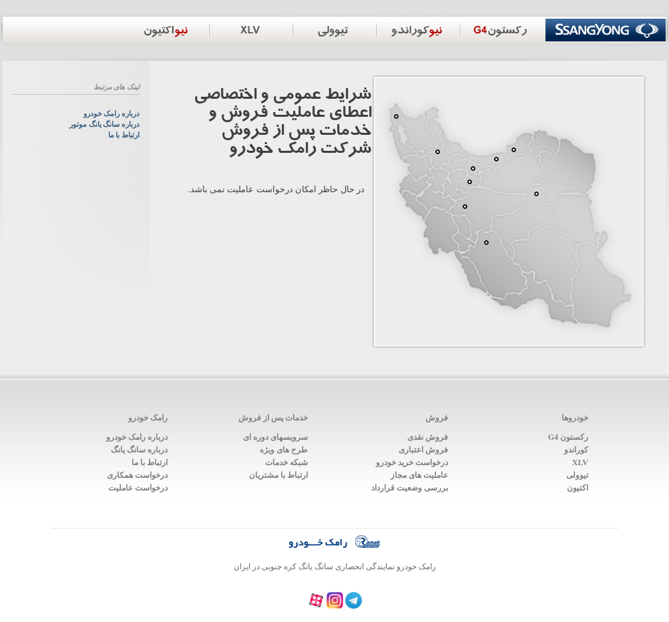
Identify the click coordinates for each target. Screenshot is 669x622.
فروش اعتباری (423, 449)
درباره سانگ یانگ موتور (104, 124)
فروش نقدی (427, 437)
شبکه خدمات (286, 462)
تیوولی (577, 475)
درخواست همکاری (137, 475)
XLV (580, 462)
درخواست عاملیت (138, 488)
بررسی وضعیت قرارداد (409, 488)
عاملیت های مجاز (419, 475)
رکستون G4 (568, 437)
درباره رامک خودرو (111, 113)
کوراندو (576, 449)
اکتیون (577, 488)
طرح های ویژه (284, 449)
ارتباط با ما (124, 135)
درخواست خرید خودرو (412, 462)
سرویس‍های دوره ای (275, 437)
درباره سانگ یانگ (139, 449)
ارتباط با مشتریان (278, 475)
